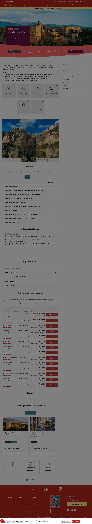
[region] (46, 521)
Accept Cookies (75, 521)
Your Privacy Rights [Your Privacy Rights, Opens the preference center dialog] (66, 521)
